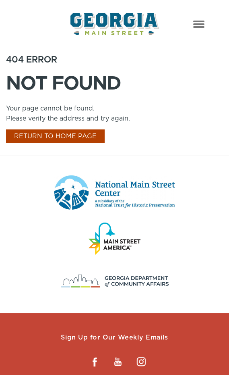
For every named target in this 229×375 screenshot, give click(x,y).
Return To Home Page (55, 136)
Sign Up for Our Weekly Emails (114, 337)
